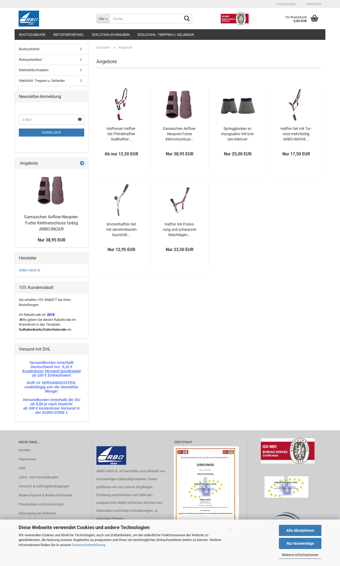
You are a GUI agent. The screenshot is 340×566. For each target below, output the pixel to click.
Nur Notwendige (300, 543)
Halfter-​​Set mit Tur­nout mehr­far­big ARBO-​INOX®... (296, 133)
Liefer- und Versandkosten (38, 477)
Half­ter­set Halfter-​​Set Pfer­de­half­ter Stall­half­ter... (121, 133)
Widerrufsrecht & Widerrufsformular (46, 495)
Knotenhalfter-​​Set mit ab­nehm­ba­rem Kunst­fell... (121, 229)
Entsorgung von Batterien (37, 513)
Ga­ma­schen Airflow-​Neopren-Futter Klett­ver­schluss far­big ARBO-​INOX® (51, 223)
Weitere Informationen (300, 555)
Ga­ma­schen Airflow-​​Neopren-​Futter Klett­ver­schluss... (179, 133)
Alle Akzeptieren (300, 530)
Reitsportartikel (68, 35)
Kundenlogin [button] (285, 4)
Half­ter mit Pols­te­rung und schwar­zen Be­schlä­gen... (180, 229)
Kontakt (24, 450)
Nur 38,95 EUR (51, 239)
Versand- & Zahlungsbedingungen (44, 486)
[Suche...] (102, 18)
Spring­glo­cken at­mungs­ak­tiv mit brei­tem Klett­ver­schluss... (237, 134)
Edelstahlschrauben (111, 35)
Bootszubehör (32, 35)
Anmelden (51, 132)
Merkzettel (312, 4)
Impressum (27, 459)
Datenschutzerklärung (88, 545)
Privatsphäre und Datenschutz (41, 504)
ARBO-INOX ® (29, 270)
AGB (22, 468)
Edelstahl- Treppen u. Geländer (166, 35)
